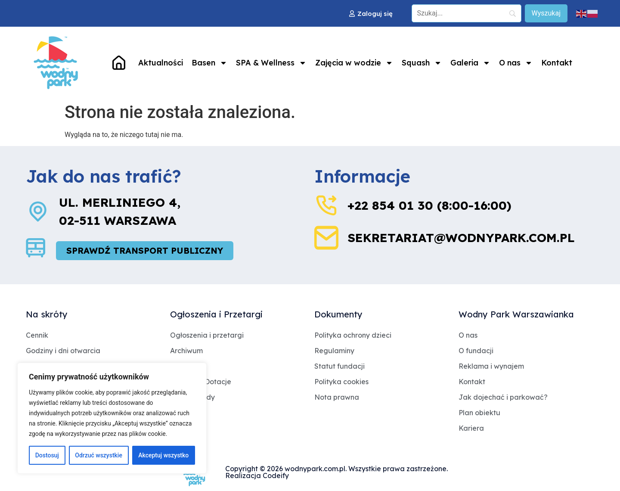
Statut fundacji (339, 366)
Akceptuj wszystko (163, 455)
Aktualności (160, 63)
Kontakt (556, 63)
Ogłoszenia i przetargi (207, 335)
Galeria (470, 62)
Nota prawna (336, 397)
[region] (112, 418)
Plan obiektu (479, 412)
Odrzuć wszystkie (98, 455)
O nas (516, 62)
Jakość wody (192, 397)
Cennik (37, 335)
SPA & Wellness (271, 62)
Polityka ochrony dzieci (352, 335)
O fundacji (476, 350)
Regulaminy (334, 350)
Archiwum (186, 350)
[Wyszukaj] (546, 13)
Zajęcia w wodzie (354, 62)
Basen (209, 62)
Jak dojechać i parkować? (503, 397)
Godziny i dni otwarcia (63, 350)
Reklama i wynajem (491, 366)
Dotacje (183, 366)
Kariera (471, 428)
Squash (422, 62)
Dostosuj (47, 455)
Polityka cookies (341, 381)
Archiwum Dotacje (200, 381)
